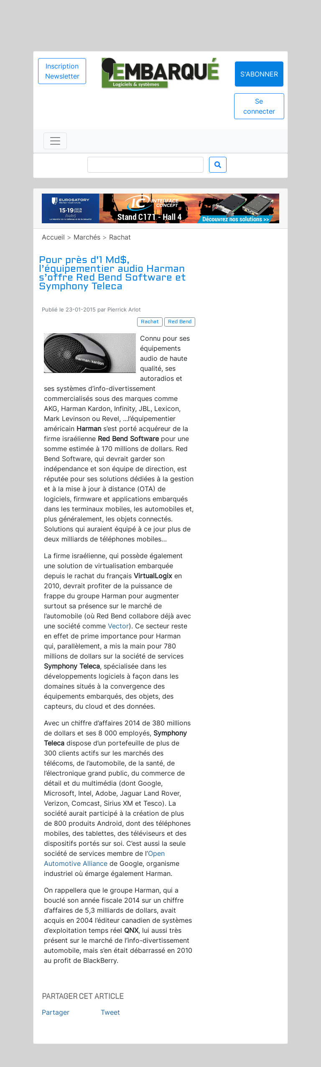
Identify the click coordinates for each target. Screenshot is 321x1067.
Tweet (110, 1012)
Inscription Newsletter (62, 71)
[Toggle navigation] (55, 141)
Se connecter (259, 106)
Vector (118, 626)
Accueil (53, 237)
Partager (55, 1012)
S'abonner (259, 74)
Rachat (120, 237)
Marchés (87, 237)
